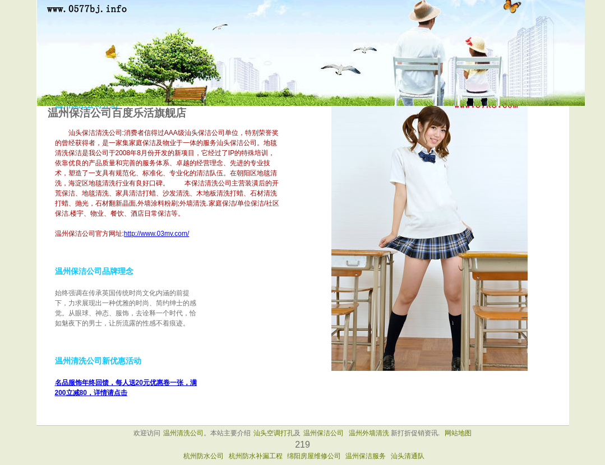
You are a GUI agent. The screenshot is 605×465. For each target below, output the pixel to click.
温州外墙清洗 (369, 433)
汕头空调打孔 (273, 433)
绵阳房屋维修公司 (314, 456)
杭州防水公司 (203, 456)
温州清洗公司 (183, 433)
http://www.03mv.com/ (156, 234)
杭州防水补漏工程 (256, 456)
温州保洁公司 (323, 433)
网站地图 (458, 433)
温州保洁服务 (365, 456)
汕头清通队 (407, 456)
